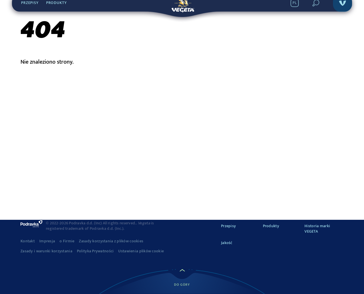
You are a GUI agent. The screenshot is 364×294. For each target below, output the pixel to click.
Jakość (226, 242)
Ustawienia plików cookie (141, 251)
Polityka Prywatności (95, 251)
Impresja (47, 241)
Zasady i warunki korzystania (46, 251)
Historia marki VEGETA (317, 229)
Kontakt (28, 241)
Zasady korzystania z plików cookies (111, 241)
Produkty (271, 226)
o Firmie (67, 241)
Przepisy (228, 226)
